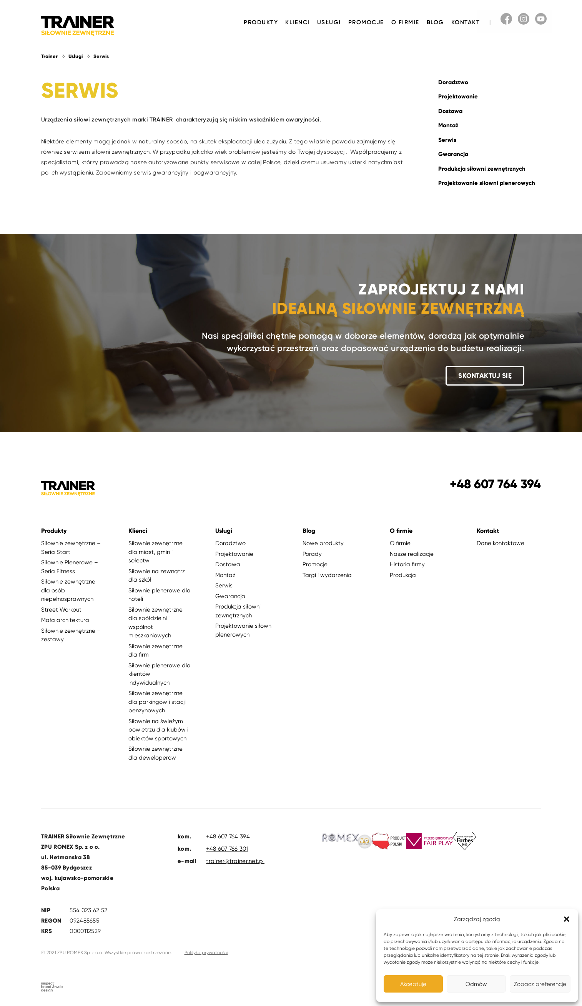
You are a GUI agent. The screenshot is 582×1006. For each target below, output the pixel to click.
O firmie (405, 22)
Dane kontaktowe (500, 543)
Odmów (476, 984)
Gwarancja (453, 154)
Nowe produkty (323, 543)
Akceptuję (413, 984)
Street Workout (61, 609)
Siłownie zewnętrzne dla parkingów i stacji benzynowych (157, 702)
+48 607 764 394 (228, 836)
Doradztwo (453, 82)
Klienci (297, 22)
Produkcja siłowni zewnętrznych (481, 168)
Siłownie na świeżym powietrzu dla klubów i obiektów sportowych (158, 730)
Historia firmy (407, 564)
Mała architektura (65, 620)
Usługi (329, 22)
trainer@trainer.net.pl (235, 861)
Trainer (49, 56)
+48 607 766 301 (227, 848)
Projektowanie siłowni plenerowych (486, 183)
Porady (312, 553)
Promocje (366, 22)
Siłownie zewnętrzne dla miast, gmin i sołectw (155, 552)
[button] (566, 919)
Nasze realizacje (412, 553)
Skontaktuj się (485, 376)
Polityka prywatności (206, 952)
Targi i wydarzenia (327, 575)
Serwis (447, 139)
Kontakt (465, 22)
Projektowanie (458, 96)
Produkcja (403, 575)
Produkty (261, 22)
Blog (435, 22)
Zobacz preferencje (540, 984)
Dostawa (450, 111)
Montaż (448, 125)
